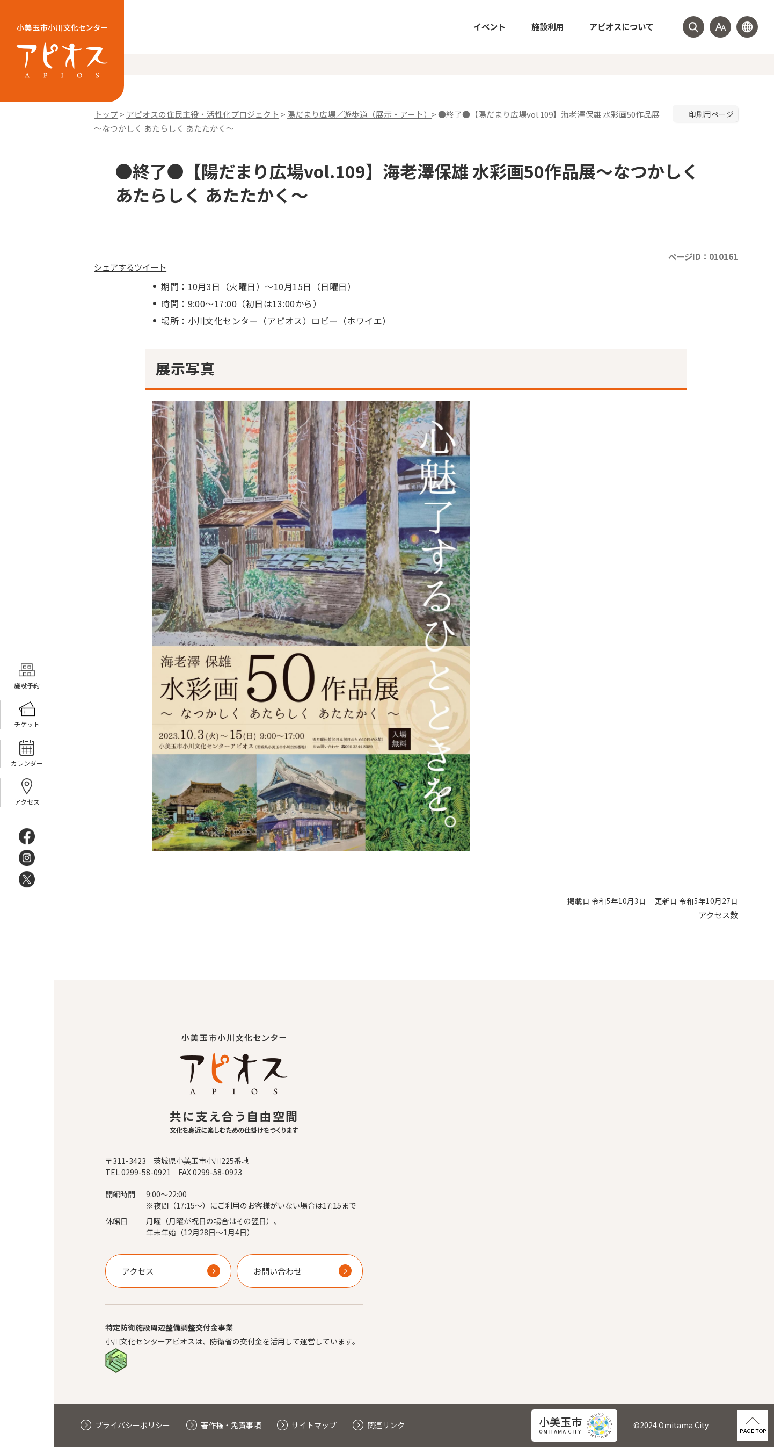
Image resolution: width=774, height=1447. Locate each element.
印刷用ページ (711, 113)
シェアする (114, 267)
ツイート (150, 267)
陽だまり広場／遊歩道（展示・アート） (359, 114)
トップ (106, 114)
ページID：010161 (703, 256)
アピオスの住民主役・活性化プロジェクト (202, 114)
